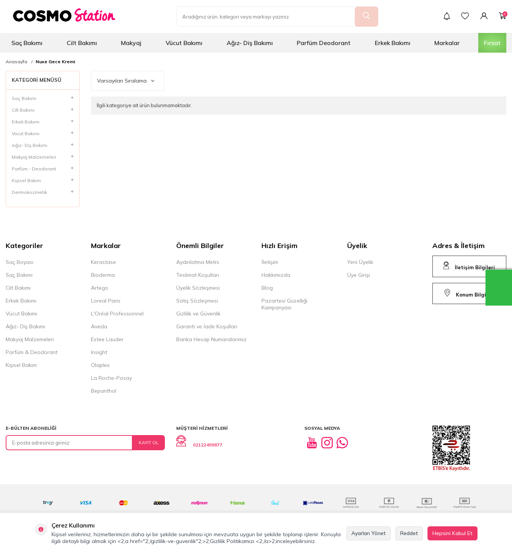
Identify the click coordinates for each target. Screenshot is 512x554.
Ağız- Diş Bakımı (250, 43)
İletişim (269, 262)
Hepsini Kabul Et (452, 533)
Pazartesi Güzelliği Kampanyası (284, 304)
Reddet (409, 533)
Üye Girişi (358, 275)
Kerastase (103, 262)
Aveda (99, 326)
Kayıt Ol (149, 442)
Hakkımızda (275, 275)
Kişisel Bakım (21, 365)
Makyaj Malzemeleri (30, 339)
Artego (99, 287)
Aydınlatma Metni (197, 262)
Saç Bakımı (26, 43)
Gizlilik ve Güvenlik (198, 313)
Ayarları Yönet (368, 533)
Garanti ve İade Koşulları (206, 326)
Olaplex (100, 365)
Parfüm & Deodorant (32, 352)
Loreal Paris (106, 300)
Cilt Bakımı (82, 43)
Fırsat (492, 43)
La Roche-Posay (111, 378)
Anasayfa (16, 61)
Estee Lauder (107, 339)
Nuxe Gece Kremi (55, 61)
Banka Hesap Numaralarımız (211, 339)
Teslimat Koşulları (197, 275)
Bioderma (103, 275)
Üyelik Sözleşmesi (198, 287)
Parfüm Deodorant (324, 43)
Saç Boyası (19, 262)
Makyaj (131, 43)
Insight (99, 352)
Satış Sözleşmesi (197, 300)
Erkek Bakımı (392, 43)
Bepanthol (103, 390)
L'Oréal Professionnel (117, 313)
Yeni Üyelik (360, 262)
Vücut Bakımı (184, 43)
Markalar (447, 43)
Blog (267, 287)
